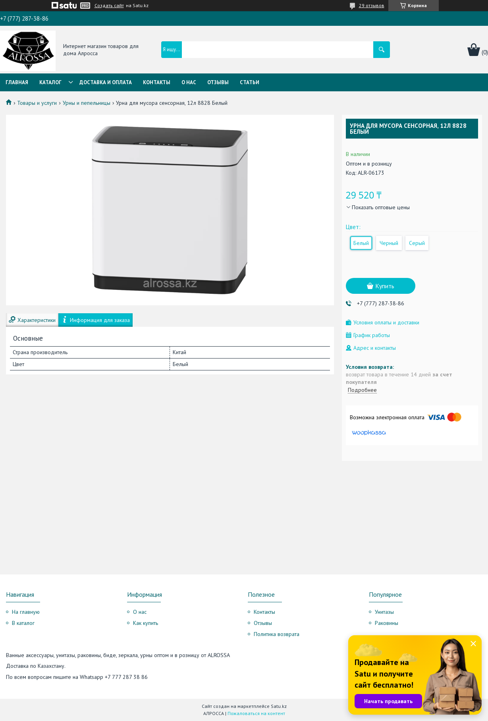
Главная (17, 82)
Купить (384, 286)
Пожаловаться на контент (256, 713)
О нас (188, 82)
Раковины (386, 623)
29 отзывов (371, 5)
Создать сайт (109, 5)
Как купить (145, 623)
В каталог (23, 623)
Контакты (156, 82)
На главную (26, 611)
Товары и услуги (37, 102)
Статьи (249, 82)
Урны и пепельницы (86, 102)
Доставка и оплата (105, 82)
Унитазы (384, 611)
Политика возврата (276, 634)
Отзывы (218, 82)
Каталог (50, 82)
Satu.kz (279, 706)
